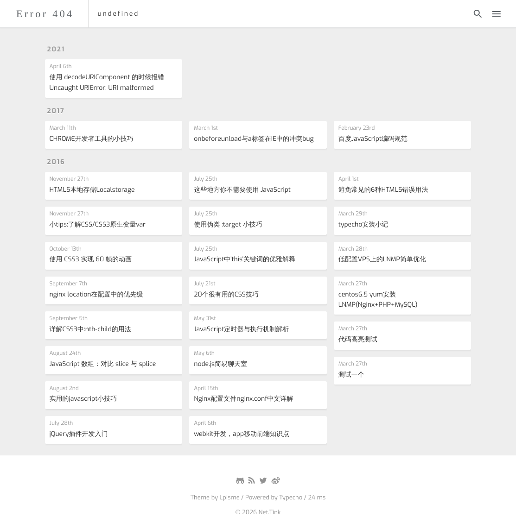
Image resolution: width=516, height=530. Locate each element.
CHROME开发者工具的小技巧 (92, 138)
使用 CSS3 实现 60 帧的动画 (91, 259)
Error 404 (45, 13)
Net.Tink (270, 513)
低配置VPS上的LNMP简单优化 (382, 259)
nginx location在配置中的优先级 (96, 294)
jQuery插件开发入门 (79, 433)
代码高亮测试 (357, 339)
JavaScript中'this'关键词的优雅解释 (244, 259)
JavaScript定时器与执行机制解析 (241, 329)
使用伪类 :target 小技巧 (228, 224)
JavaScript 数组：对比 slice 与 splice (103, 364)
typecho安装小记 (363, 224)
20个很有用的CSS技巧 (226, 294)
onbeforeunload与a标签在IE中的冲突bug (253, 138)
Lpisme (229, 498)
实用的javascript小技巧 (83, 398)
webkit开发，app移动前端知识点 (241, 433)
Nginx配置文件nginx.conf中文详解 (243, 398)
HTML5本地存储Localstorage (92, 189)
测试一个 (351, 374)
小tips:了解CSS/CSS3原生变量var (98, 224)
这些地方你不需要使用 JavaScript (242, 189)
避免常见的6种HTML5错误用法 (383, 189)
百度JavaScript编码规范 (373, 138)
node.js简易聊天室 (220, 364)
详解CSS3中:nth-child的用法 (90, 329)
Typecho (290, 498)
